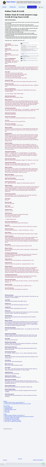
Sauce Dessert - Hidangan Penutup (12, 420)
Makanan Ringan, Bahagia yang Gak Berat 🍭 (14, 415)
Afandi (13, 463)
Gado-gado (7, 412)
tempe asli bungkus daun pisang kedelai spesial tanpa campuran (19, 416)
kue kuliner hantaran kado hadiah (11, 417)
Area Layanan (22, 7)
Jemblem (5, 460)
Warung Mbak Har (8, 407)
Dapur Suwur (11, 2)
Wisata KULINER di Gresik (10, 409)
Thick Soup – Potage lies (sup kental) (12, 421)
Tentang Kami (12, 7)
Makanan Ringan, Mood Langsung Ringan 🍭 (14, 402)
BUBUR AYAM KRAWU (38, 460)
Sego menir (7, 410)
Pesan (32, 7)
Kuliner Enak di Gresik (14, 11)
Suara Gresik (6, 406)
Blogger (15, 463)
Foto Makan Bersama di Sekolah (11, 419)
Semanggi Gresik (8, 408)
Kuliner (5, 414)
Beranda (4, 7)
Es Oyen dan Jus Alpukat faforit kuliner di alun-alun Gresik (17, 403)
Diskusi (5, 401)
